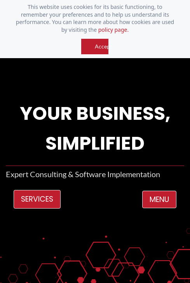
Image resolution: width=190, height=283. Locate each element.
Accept (101, 46)
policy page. (113, 29)
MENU (159, 199)
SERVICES (37, 199)
